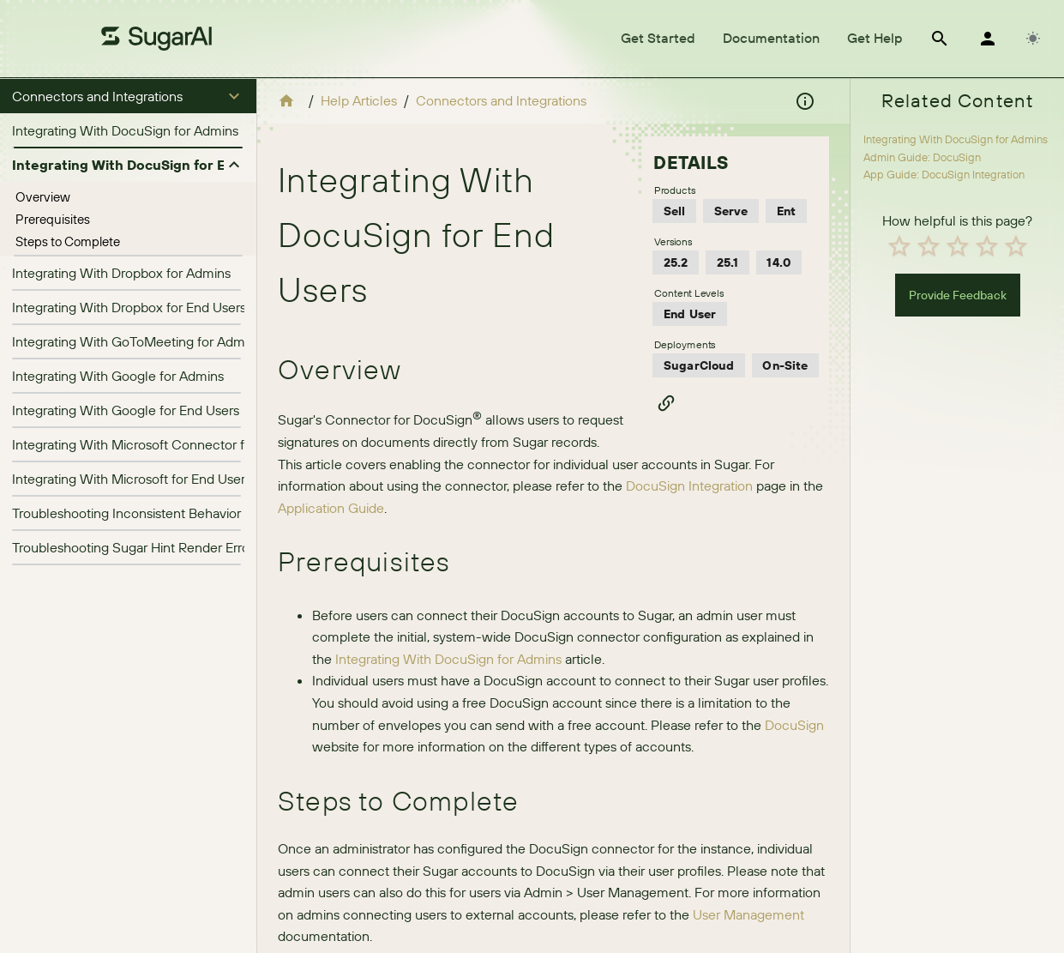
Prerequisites (52, 219)
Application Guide (331, 507)
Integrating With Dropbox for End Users (129, 307)
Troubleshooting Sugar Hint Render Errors (136, 547)
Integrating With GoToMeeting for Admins (136, 341)
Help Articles (359, 100)
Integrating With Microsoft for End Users (131, 478)
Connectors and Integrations (501, 100)
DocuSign (794, 724)
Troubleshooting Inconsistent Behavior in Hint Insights (171, 513)
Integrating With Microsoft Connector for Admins (158, 444)
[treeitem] (128, 197)
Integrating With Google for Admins (118, 375)
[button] (128, 96)
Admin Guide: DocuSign (922, 157)
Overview (42, 197)
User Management (748, 914)
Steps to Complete (67, 241)
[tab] (658, 38)
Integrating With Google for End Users (125, 410)
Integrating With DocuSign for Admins (125, 130)
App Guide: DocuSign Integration (944, 174)
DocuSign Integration (689, 485)
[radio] (899, 246)
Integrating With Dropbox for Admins (121, 272)
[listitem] (128, 130)
